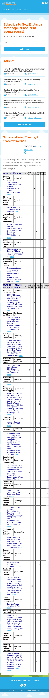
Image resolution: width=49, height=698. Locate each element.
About (4, 10)
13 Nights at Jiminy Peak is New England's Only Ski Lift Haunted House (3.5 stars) (24, 114)
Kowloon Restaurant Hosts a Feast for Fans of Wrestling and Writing (21, 91)
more (9, 194)
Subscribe (27, 681)
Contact (25, 10)
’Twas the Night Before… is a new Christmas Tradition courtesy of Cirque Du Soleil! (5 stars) (24, 70)
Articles (19, 681)
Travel (18, 10)
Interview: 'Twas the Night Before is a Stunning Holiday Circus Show (22, 80)
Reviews (11, 10)
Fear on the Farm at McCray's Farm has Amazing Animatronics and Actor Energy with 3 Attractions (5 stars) (24, 102)
